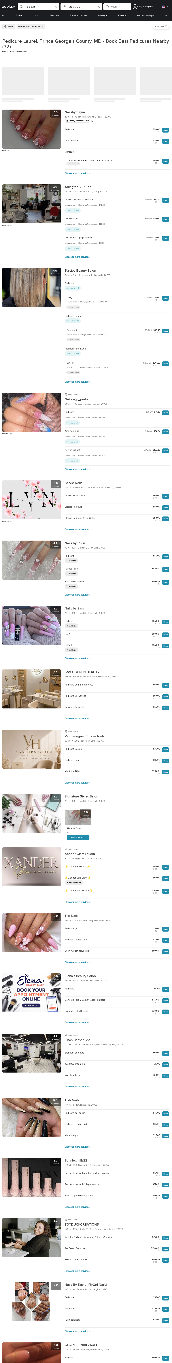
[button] (38, 6)
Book (165, 130)
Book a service (78, 837)
